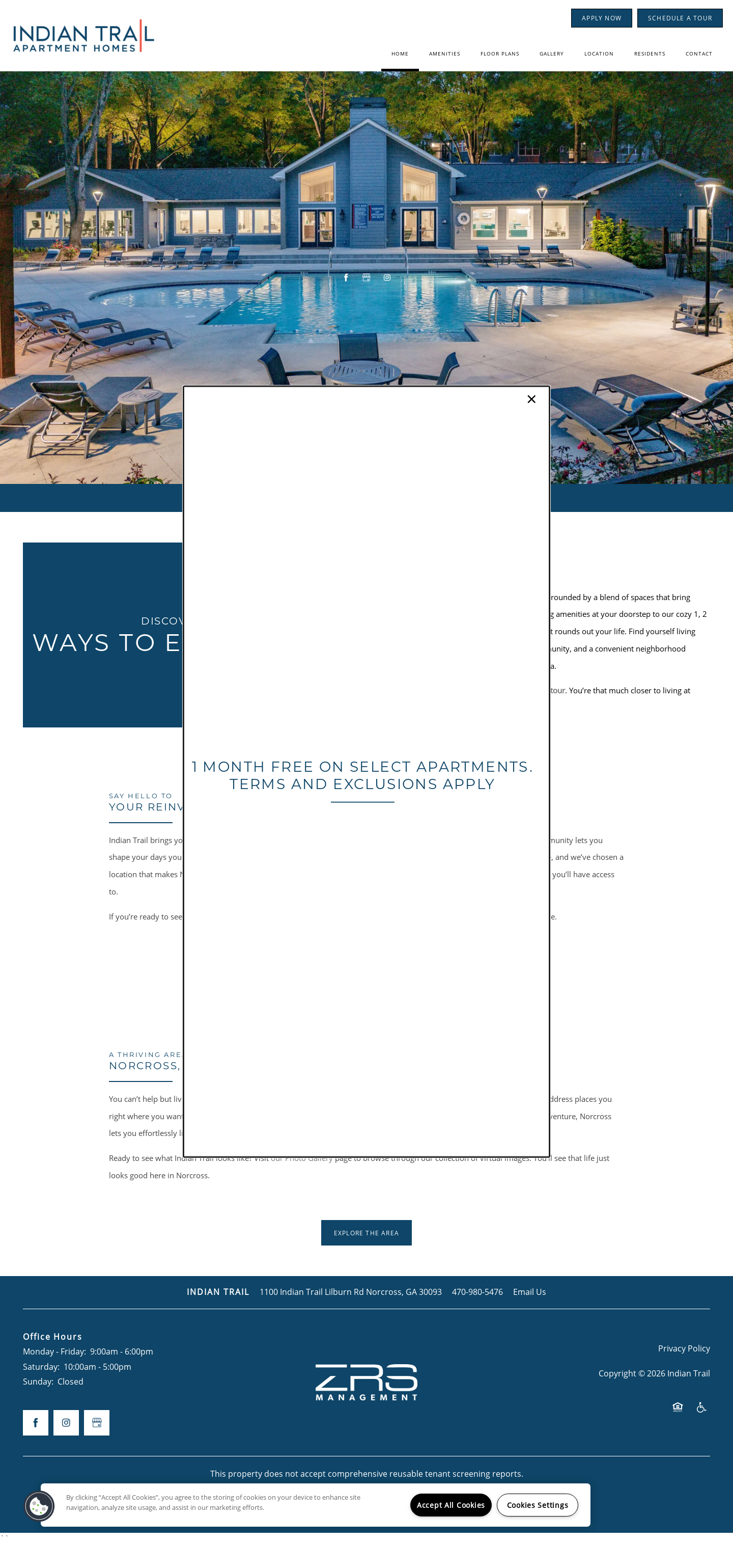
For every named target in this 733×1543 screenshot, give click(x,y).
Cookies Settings (538, 1505)
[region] (315, 1505)
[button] (39, 1506)
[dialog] (366, 771)
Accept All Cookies (451, 1505)
